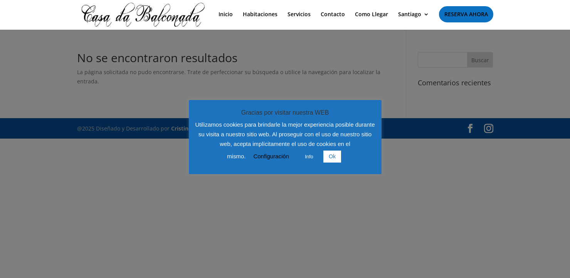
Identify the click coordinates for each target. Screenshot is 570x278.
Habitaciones (260, 15)
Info (309, 156)
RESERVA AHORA (466, 14)
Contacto (333, 15)
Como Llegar (371, 15)
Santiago (409, 15)
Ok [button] (332, 156)
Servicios (299, 15)
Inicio (226, 15)
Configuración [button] (271, 156)
